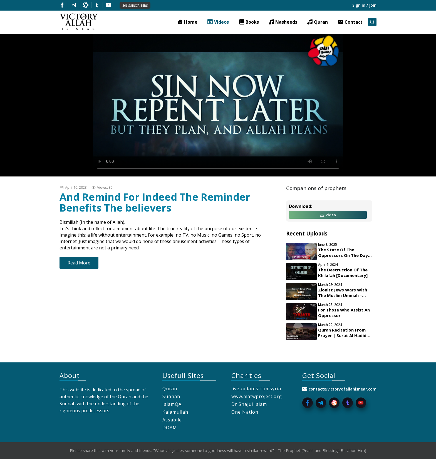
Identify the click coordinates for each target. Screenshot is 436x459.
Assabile (172, 420)
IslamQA (172, 404)
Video (328, 214)
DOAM (169, 427)
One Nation (244, 412)
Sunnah (171, 396)
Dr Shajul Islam (249, 404)
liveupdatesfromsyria (256, 388)
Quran (169, 388)
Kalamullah (175, 412)
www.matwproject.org (256, 396)
